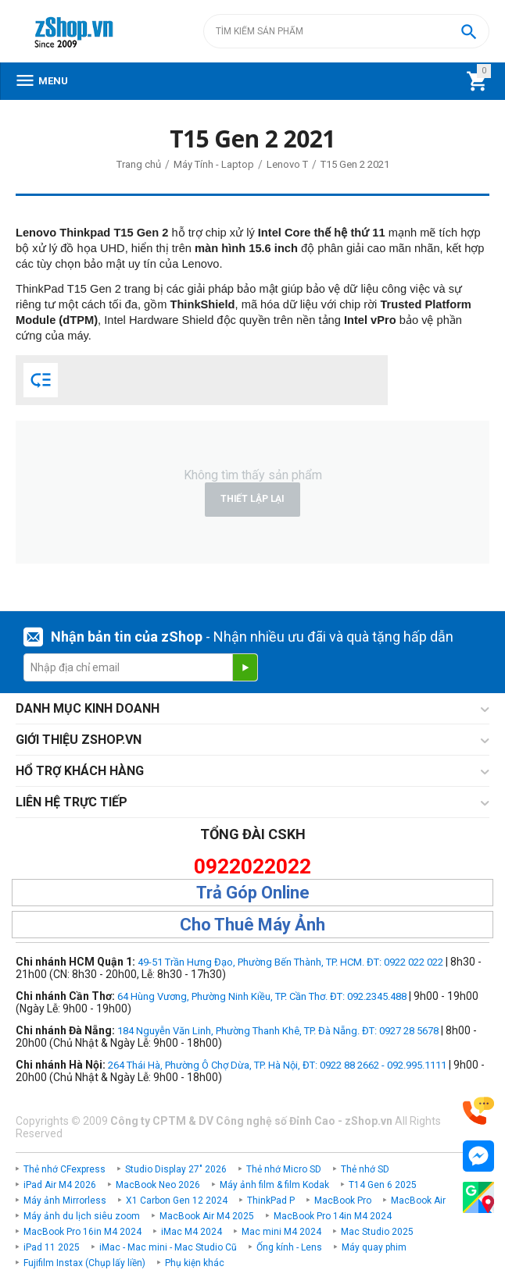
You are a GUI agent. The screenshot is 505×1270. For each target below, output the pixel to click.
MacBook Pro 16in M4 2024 (82, 1231)
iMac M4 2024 (191, 1231)
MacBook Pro (342, 1200)
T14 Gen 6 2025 (383, 1184)
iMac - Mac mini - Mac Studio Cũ (168, 1247)
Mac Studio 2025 (377, 1231)
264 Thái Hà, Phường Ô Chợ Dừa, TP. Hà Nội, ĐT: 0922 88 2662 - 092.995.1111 (277, 1065)
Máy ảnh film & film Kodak (274, 1184)
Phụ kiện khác (194, 1263)
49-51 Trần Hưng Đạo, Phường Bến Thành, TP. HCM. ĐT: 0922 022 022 (290, 962)
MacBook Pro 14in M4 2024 (333, 1216)
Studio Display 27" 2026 (176, 1169)
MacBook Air (418, 1200)
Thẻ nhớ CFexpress (64, 1169)
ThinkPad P (271, 1200)
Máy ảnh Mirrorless (64, 1200)
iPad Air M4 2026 (59, 1184)
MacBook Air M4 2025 (206, 1216)
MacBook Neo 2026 (158, 1184)
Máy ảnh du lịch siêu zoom (81, 1216)
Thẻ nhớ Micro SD (283, 1169)
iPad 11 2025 (51, 1247)
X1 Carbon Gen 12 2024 (176, 1200)
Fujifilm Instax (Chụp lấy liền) (84, 1263)
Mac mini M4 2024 (281, 1231)
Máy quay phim (374, 1247)
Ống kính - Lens (289, 1247)
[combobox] (346, 31)
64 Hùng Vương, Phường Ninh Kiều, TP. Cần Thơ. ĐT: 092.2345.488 (262, 996)
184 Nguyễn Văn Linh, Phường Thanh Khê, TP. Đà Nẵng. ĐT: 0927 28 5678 (278, 1031)
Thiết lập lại (252, 498)
